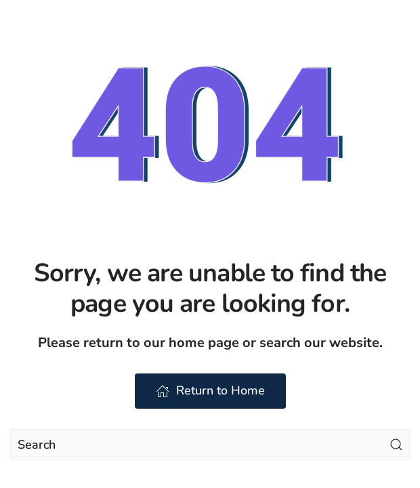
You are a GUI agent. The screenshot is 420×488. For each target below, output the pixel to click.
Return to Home (210, 390)
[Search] (210, 444)
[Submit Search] (396, 444)
